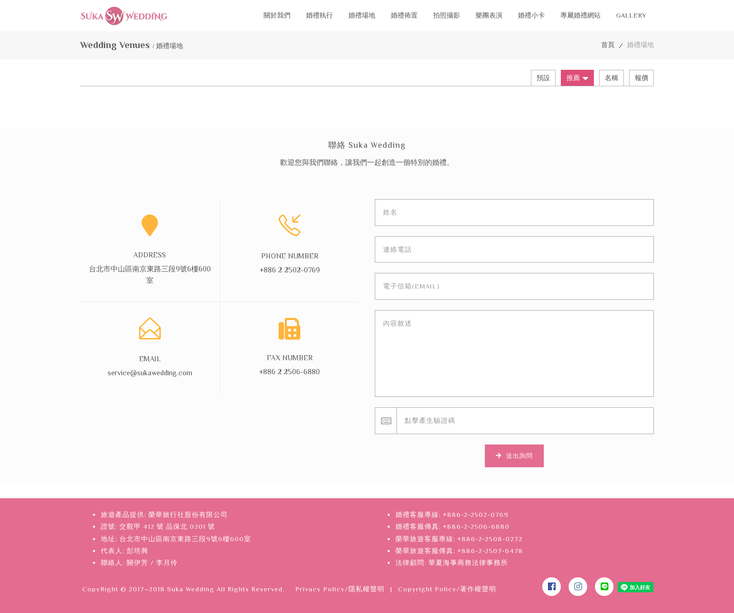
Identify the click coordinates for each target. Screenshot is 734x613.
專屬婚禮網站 (580, 15)
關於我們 (277, 15)
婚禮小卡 (531, 15)
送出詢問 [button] (514, 455)
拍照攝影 (446, 15)
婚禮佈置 (404, 15)
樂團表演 (489, 15)
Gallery (631, 15)
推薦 (577, 78)
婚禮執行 (319, 15)
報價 (641, 78)
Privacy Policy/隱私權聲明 (340, 589)
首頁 (608, 45)
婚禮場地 (361, 15)
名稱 (611, 78)
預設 (543, 78)
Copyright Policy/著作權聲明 (447, 589)
